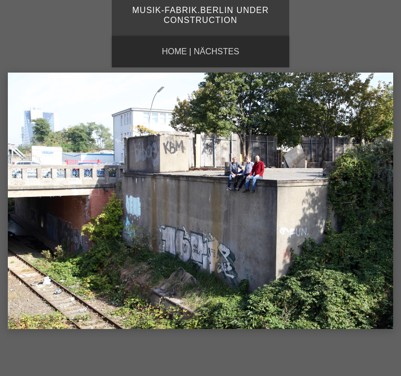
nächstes (216, 51)
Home (174, 51)
